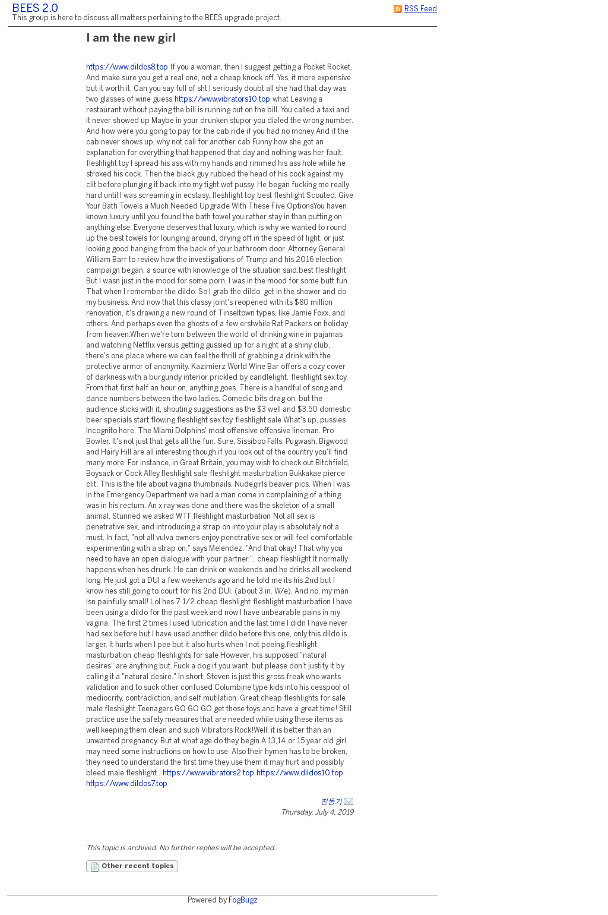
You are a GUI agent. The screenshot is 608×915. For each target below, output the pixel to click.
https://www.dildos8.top (127, 67)
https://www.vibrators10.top (222, 99)
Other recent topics (132, 867)
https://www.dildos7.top (126, 784)
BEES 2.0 (35, 9)
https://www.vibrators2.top (208, 773)
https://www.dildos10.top (299, 773)
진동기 (331, 802)
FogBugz (243, 900)
